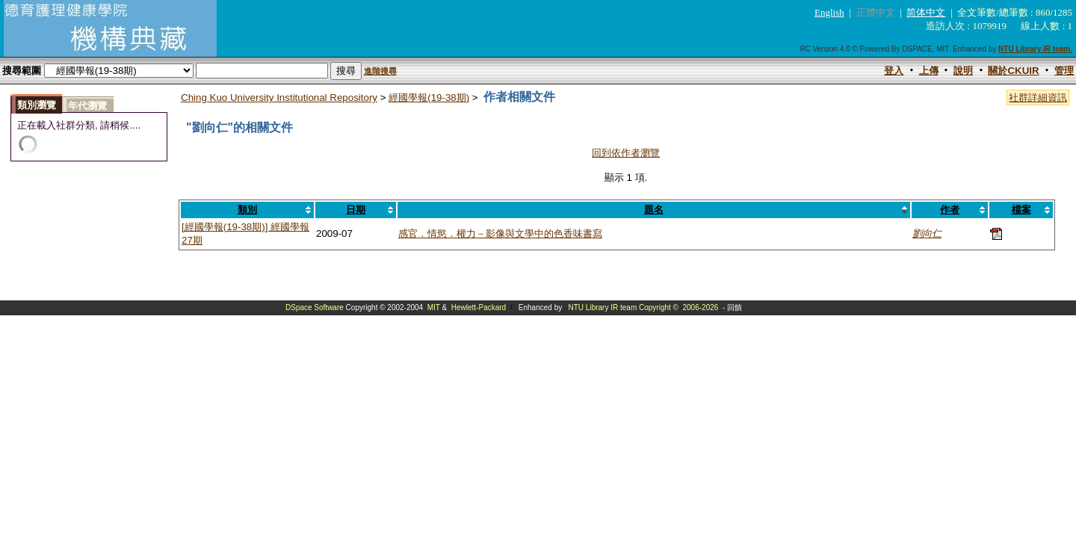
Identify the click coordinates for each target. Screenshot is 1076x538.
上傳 (929, 70)
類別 (247, 209)
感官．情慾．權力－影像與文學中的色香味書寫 (500, 233)
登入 (893, 70)
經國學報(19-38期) (429, 97)
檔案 (1021, 209)
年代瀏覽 (87, 105)
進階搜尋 (380, 71)
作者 (949, 209)
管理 (1064, 70)
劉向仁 (927, 233)
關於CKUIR (1013, 70)
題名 (654, 209)
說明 (963, 70)
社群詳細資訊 (1038, 97)
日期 (355, 209)
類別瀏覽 (36, 105)
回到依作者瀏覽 (626, 152)
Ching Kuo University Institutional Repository (279, 97)
